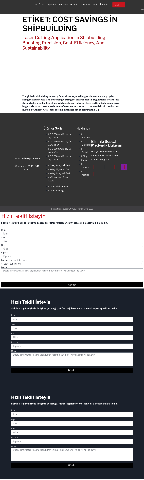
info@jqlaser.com (31, 158)
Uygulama (51, 4)
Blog (95, 4)
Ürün (41, 4)
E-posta (5, 253)
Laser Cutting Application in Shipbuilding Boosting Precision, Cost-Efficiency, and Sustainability (63, 43)
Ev (36, 4)
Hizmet (74, 4)
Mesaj (4, 267)
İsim (3, 230)
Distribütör (85, 4)
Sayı (3, 237)
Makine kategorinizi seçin (14, 260)
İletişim (104, 4)
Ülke (3, 245)
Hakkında (63, 4)
